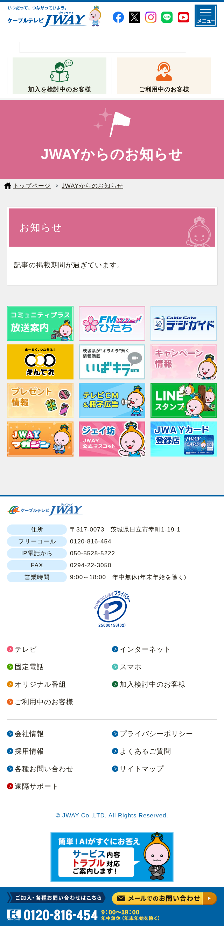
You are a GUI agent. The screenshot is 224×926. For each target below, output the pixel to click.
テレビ (26, 649)
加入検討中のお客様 (153, 684)
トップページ (32, 185)
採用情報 (29, 751)
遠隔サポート (37, 786)
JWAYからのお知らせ (92, 185)
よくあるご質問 (145, 751)
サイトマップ (142, 769)
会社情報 (29, 734)
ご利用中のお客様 (164, 89)
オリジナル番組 (40, 684)
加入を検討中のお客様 (59, 89)
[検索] (103, 47)
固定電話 (29, 667)
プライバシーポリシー (156, 734)
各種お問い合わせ (44, 769)
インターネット (145, 649)
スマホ (131, 667)
